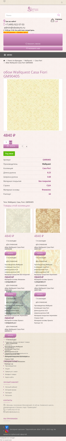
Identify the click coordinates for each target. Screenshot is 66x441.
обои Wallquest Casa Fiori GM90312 (14, 330)
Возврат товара (10, 374)
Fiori (23, 202)
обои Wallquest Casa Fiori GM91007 (44, 248)
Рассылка (8, 395)
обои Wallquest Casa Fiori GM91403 (14, 289)
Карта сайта (9, 377)
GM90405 (30, 202)
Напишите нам (33, 48)
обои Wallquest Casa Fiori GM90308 (14, 248)
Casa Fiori (38, 60)
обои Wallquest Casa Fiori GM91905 (44, 289)
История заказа (10, 390)
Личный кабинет (11, 387)
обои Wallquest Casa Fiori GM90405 (19, 63)
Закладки (8, 393)
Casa (18, 202)
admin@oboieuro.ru (12, 412)
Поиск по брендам (15, 60)
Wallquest (28, 60)
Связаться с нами (11, 371)
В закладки (22, 146)
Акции (7, 369)
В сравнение (26, 146)
